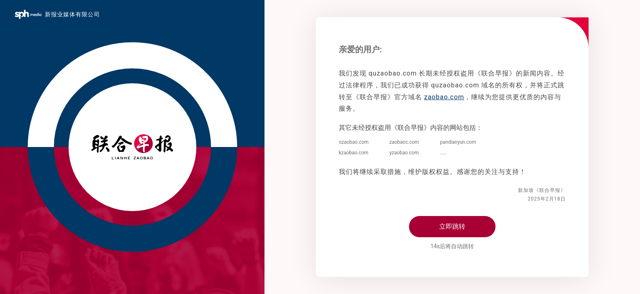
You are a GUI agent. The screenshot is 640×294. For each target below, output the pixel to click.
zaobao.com (444, 97)
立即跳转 (452, 226)
